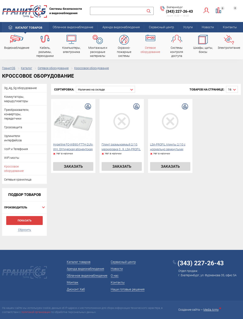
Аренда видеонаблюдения (121, 27)
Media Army (211, 309)
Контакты (230, 27)
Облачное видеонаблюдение (73, 27)
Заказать (73, 166)
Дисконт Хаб (76, 289)
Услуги (188, 27)
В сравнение (88, 106)
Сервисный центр (161, 27)
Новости (208, 27)
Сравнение (220, 8)
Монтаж (72, 282)
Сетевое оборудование (53, 68)
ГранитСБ (8, 68)
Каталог (26, 68)
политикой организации (35, 312)
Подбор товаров (24, 194)
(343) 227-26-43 (179, 11)
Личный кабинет (206, 10)
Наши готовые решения (128, 289)
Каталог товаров (28, 27)
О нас (115, 275)
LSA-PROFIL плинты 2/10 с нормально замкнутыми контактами (167, 149)
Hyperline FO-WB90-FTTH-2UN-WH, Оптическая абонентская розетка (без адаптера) (73, 149)
